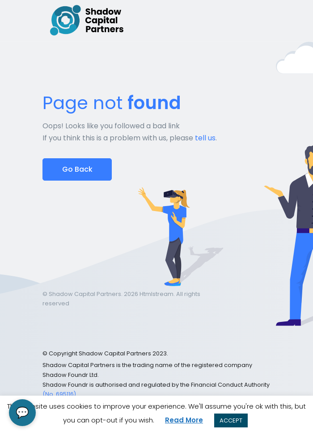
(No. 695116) (59, 394)
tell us (205, 138)
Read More (184, 420)
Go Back (77, 169)
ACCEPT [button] (231, 420)
